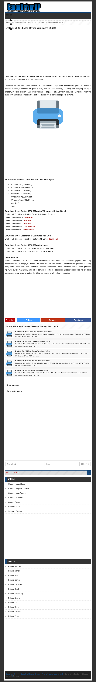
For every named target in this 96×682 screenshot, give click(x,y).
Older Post (85, 464)
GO (89, 473)
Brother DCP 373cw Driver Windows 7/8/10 (32, 351)
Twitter (29, 320)
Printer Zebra (14, 616)
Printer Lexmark (15, 584)
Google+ (53, 320)
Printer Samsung (15, 593)
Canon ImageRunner (17, 493)
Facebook (78, 320)
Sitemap (85, 674)
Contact (9, 676)
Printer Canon (14, 506)
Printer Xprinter (14, 612)
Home (7, 23)
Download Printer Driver (48, 6)
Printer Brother (18, 23)
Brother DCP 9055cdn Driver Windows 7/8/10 (33, 332)
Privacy (16, 676)
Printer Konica (14, 580)
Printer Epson (14, 575)
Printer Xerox (14, 607)
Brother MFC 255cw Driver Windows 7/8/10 (30, 28)
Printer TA (12, 603)
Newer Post (11, 464)
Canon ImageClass (16, 484)
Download (28, 217)
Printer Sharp (14, 598)
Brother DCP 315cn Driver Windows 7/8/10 (32, 361)
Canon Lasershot (15, 497)
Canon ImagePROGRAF (18, 488)
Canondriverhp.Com (72, 674)
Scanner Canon (15, 511)
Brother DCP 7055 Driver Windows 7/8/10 (32, 370)
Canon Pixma (14, 502)
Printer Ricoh (13, 589)
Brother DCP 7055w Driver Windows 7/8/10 (32, 341)
